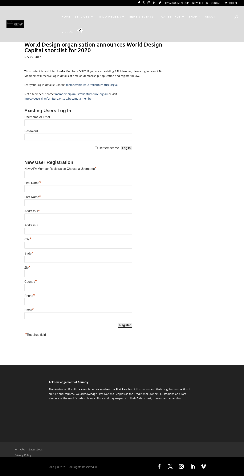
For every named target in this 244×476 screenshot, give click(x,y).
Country (30, 281)
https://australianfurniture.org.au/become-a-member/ (59, 98)
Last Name (32, 197)
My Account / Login (177, 3)
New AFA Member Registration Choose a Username (60, 168)
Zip (27, 267)
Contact (216, 3)
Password (31, 131)
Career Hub (171, 16)
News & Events (141, 16)
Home (66, 16)
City (27, 239)
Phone (29, 295)
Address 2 (31, 225)
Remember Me (109, 148)
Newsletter (200, 3)
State (28, 253)
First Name (32, 182)
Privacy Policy (22, 455)
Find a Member (109, 16)
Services (82, 16)
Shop (193, 16)
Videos (67, 32)
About (210, 16)
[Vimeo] (159, 3)
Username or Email (37, 117)
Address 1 (32, 211)
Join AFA (19, 449)
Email (29, 310)
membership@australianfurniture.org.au (92, 85)
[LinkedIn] (153, 3)
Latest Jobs (36, 449)
